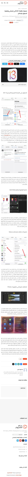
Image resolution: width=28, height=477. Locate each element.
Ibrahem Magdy (18, 475)
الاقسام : (25, 434)
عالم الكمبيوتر (9, 473)
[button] (21, 364)
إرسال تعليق (23, 388)
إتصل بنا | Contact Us (22, 449)
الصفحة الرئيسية (24, 8)
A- (10, 22)
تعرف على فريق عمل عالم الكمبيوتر (20, 447)
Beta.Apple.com (7, 135)
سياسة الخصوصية (23, 451)
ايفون (19, 8)
